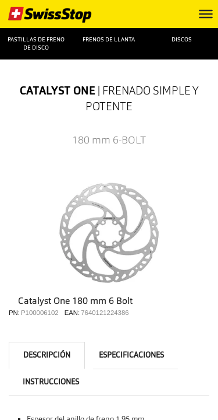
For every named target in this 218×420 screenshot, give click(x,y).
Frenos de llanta (109, 39)
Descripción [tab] (46, 355)
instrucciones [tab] (51, 382)
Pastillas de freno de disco (36, 43)
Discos (181, 39)
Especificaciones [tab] (131, 355)
